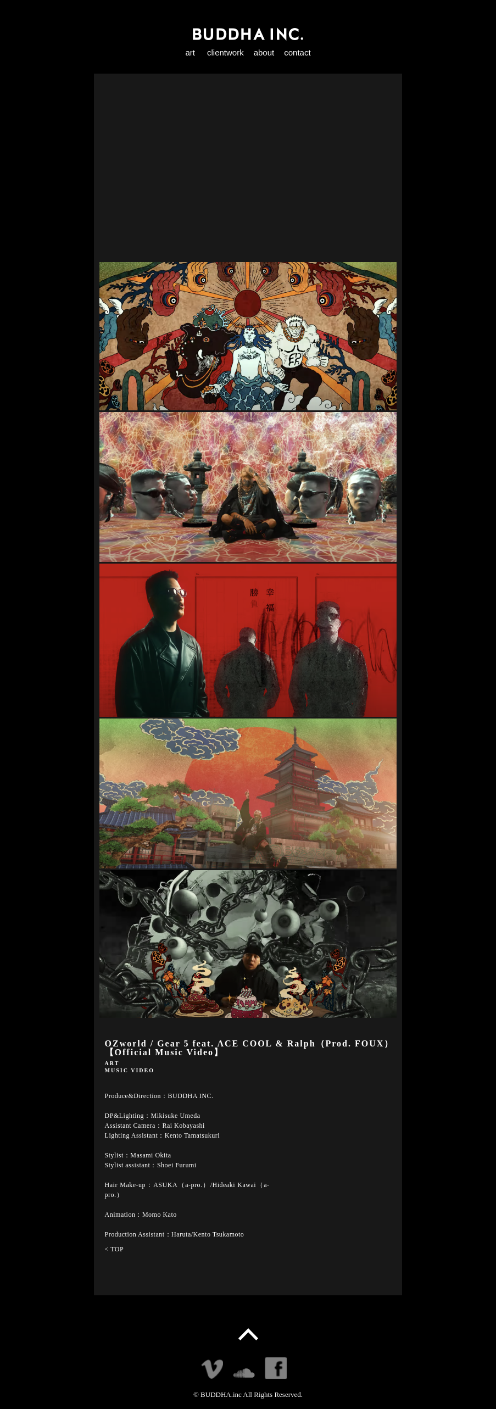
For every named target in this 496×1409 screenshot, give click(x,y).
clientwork (225, 52)
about (264, 52)
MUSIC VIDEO (129, 1070)
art (190, 52)
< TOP (114, 1249)
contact (297, 52)
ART (112, 1063)
